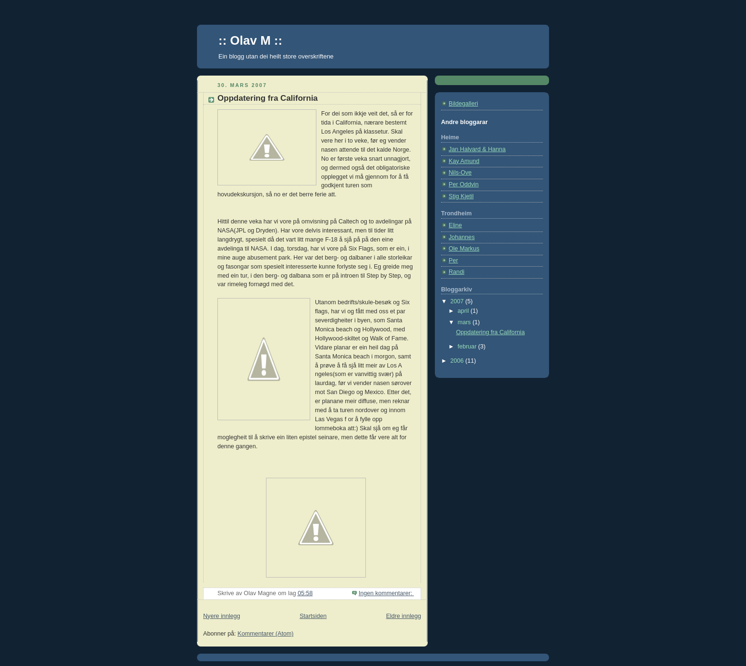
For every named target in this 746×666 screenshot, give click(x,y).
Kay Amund (464, 161)
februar (468, 346)
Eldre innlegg (403, 616)
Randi (456, 272)
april (464, 311)
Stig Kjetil (461, 196)
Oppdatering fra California (267, 98)
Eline (455, 225)
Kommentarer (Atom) (265, 633)
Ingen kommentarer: (386, 593)
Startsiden (313, 616)
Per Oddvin (464, 184)
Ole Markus (464, 248)
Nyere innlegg (221, 616)
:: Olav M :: (250, 40)
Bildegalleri (463, 103)
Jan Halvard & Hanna (477, 149)
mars (465, 322)
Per (453, 260)
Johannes (462, 237)
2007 (458, 301)
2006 (458, 360)
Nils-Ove (460, 172)
